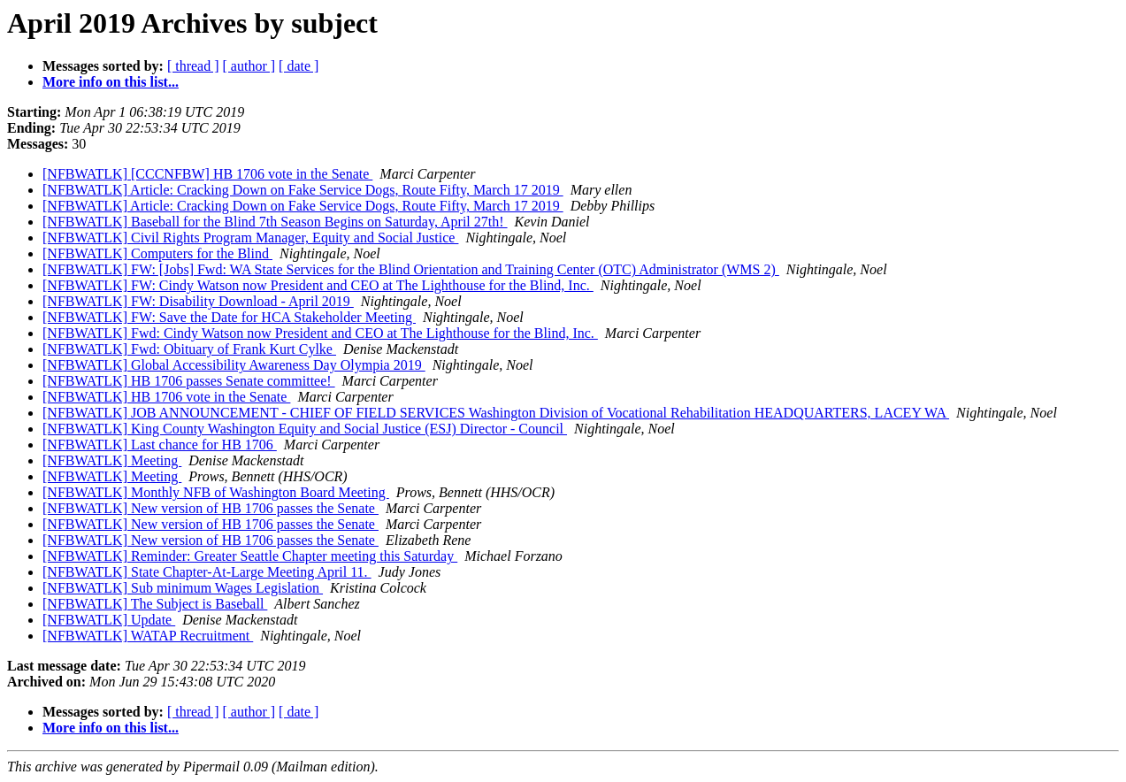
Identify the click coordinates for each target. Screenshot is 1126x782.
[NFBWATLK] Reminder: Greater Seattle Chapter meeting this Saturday (249, 556)
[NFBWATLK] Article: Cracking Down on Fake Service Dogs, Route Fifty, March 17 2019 (302, 189)
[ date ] (298, 65)
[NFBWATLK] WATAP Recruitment (147, 635)
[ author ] (249, 65)
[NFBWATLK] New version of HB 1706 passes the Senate (210, 508)
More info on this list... (110, 81)
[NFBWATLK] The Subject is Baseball (154, 603)
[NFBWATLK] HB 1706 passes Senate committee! (188, 380)
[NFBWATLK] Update (108, 619)
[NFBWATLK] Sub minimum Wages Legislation (182, 587)
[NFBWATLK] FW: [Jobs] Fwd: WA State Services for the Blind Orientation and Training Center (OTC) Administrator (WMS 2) (410, 269)
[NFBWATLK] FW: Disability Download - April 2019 (198, 301)
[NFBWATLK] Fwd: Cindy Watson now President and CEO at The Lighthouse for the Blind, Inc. (320, 333)
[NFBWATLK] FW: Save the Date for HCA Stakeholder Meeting (229, 317)
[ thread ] (193, 65)
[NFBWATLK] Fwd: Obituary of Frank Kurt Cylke (189, 348)
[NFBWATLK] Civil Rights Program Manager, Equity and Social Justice (250, 237)
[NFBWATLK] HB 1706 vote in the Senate (166, 396)
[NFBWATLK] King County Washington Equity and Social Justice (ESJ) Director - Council (304, 428)
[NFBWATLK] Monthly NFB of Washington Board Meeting (215, 492)
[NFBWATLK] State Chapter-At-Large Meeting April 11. (207, 571)
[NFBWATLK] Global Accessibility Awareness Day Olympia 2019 (233, 364)
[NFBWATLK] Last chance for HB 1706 (159, 444)
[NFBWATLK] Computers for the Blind (157, 253)
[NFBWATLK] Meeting (111, 460)
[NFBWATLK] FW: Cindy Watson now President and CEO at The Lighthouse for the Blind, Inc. (318, 285)
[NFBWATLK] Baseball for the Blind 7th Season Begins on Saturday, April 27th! (275, 221)
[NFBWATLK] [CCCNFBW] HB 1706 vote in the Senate (207, 173)
